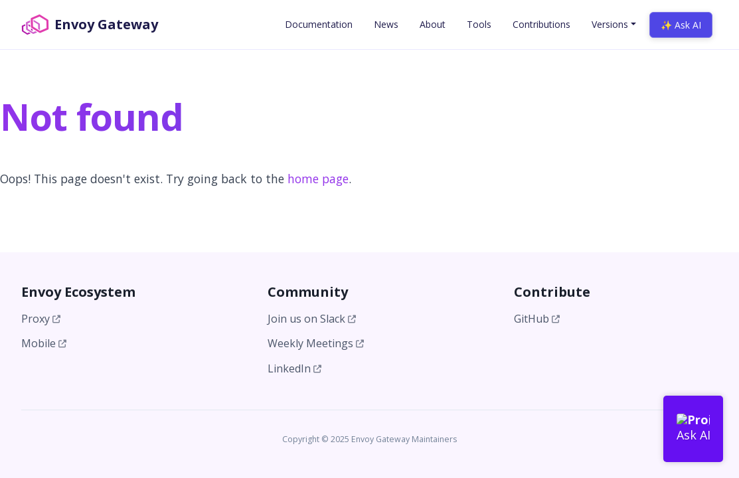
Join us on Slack (312, 318)
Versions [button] (610, 24)
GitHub (537, 318)
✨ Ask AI (681, 25)
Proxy (40, 318)
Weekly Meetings (316, 343)
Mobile (43, 343)
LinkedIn (294, 368)
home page (318, 179)
